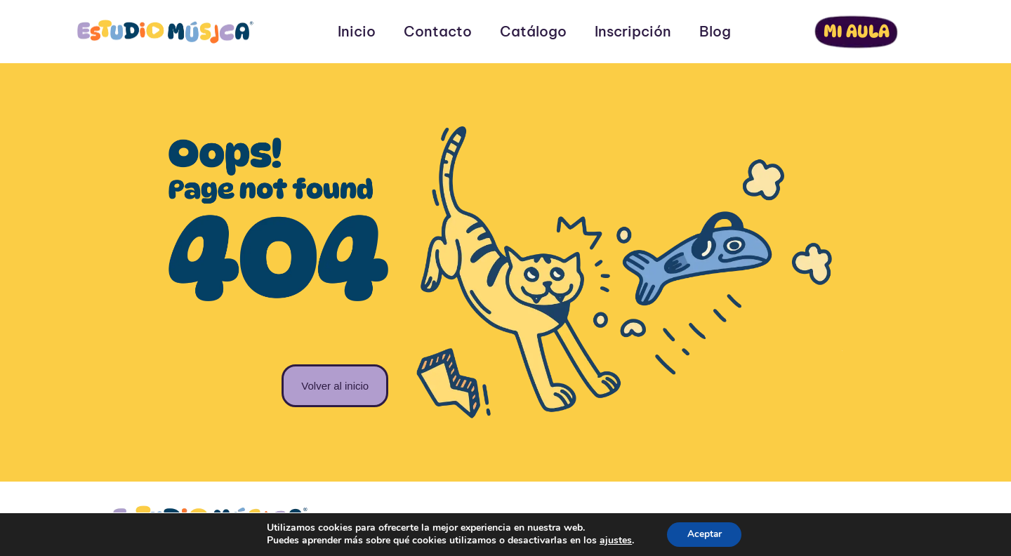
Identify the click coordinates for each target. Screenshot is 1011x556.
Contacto (438, 32)
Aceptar (704, 534)
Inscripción (633, 32)
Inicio (357, 32)
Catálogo (533, 32)
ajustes (614, 540)
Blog (715, 32)
